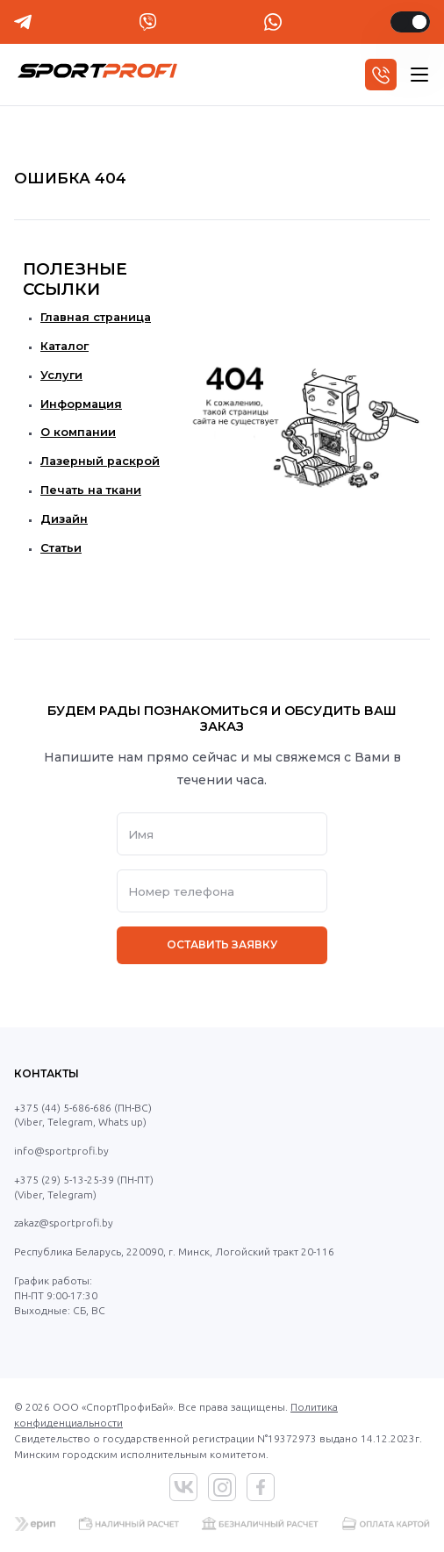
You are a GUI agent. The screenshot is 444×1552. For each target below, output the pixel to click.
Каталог (64, 346)
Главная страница (95, 317)
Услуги (61, 375)
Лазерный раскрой (100, 461)
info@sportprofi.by (61, 1150)
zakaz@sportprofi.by (63, 1222)
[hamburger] (419, 75)
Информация (81, 404)
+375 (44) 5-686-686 (62, 1107)
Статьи (61, 547)
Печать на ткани (90, 490)
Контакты (46, 1073)
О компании (78, 432)
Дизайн (64, 519)
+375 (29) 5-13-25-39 (64, 1179)
